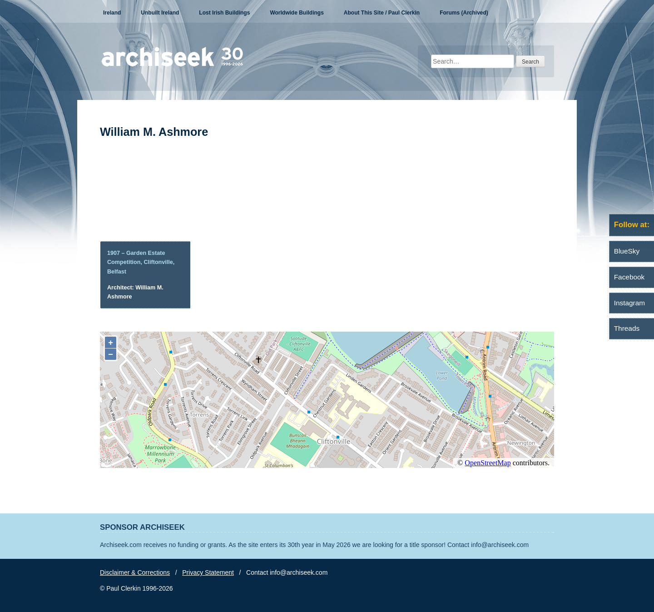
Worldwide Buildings (296, 13)
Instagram (629, 303)
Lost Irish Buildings (224, 13)
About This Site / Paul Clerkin (382, 13)
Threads (626, 328)
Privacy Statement (208, 572)
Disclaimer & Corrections (135, 572)
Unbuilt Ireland (160, 13)
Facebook (629, 277)
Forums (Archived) (464, 13)
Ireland (112, 13)
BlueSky (626, 251)
